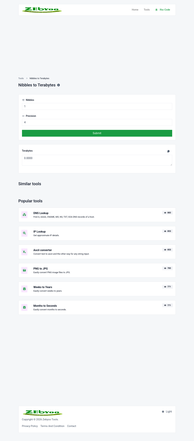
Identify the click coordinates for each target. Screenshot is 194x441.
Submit (97, 133)
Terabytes (27, 150)
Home (135, 9)
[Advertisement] (97, 50)
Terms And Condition (52, 426)
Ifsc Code (162, 9)
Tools (147, 9)
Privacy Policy (30, 426)
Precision (29, 116)
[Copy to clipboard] (168, 151)
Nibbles (28, 100)
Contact (71, 426)
